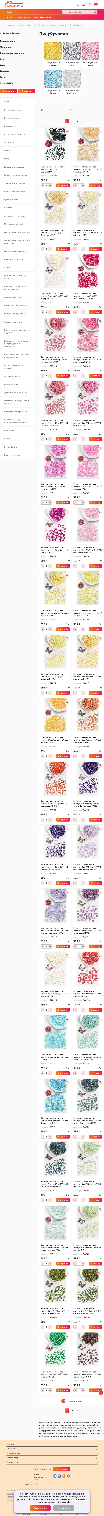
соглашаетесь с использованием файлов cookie (60, 1500)
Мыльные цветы (12, 376)
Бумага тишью (11, 199)
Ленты (7, 101)
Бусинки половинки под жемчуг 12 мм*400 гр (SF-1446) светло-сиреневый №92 (55, 930)
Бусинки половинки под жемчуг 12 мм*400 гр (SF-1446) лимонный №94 (87, 613)
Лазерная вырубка (13, 322)
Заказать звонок (62, 1469)
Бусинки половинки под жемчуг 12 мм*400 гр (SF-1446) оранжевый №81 (55, 740)
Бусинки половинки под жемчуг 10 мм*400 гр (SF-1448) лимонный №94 (55, 613)
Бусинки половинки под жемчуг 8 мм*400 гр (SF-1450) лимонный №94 (55, 676)
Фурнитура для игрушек (15, 251)
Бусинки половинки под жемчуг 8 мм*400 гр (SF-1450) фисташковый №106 (87, 1311)
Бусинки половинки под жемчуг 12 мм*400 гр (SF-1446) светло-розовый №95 (87, 549)
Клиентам (11, 1448)
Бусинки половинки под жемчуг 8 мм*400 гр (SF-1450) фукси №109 (55, 549)
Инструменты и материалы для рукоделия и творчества (17, 344)
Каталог (10, 12)
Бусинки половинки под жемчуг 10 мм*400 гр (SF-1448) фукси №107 (87, 423)
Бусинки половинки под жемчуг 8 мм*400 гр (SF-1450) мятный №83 (87, 1247)
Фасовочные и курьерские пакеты (16, 402)
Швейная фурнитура (14, 259)
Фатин (7, 150)
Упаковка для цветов (14, 167)
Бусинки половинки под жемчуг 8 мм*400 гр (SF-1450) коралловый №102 (55, 423)
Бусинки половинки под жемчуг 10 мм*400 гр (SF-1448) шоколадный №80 (87, 1374)
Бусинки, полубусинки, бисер (15, 277)
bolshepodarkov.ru (36, 1485)
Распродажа (45, 17)
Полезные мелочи (12, 455)
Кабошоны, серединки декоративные (15, 287)
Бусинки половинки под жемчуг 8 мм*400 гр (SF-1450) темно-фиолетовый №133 (55, 867)
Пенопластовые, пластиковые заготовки (15, 421)
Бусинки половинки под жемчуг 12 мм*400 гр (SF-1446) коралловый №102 (87, 359)
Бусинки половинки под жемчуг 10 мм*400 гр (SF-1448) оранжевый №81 (87, 676)
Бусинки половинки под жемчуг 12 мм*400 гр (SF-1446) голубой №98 (55, 1057)
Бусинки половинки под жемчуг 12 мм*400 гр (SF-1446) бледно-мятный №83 (55, 1247)
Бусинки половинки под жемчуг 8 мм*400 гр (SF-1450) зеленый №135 (55, 1374)
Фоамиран (9, 142)
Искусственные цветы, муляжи (15, 366)
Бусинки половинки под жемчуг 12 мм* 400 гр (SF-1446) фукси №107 (53, 486)
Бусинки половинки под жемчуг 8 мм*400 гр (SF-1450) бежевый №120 (55, 232)
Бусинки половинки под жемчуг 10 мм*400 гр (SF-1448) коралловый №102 (55, 359)
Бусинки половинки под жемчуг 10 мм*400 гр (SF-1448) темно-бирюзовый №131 (87, 1120)
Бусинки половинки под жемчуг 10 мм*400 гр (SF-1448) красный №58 (87, 993)
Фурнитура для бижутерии (17, 232)
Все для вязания (12, 118)
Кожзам (8, 207)
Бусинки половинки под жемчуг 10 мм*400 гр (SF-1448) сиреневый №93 (87, 930)
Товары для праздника (15, 183)
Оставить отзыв (14, 1462)
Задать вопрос (13, 1457)
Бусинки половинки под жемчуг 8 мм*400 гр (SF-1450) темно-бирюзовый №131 (55, 1184)
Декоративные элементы (16, 392)
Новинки (10, 17)
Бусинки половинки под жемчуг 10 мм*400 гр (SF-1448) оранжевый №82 (87, 740)
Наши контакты (13, 1453)
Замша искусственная (14, 216)
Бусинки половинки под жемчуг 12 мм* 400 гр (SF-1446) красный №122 (85, 296)
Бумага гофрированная (15, 191)
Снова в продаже (23, 17)
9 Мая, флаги (10, 447)
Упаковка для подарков (15, 175)
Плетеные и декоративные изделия (17, 331)
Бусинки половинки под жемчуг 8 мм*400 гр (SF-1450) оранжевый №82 (55, 803)
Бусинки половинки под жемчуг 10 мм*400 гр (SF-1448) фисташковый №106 (55, 1311)
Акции (35, 17)
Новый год (9, 430)
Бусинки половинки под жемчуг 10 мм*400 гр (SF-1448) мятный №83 (87, 1184)
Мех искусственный (13, 224)
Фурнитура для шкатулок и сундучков (17, 241)
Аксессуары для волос (14, 134)
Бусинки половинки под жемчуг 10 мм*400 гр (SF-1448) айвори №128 (55, 993)
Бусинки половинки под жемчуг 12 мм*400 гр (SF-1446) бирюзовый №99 (55, 1120)
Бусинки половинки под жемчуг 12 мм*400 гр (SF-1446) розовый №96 (87, 486)
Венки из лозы (11, 384)
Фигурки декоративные (15, 313)
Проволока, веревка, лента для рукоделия (17, 355)
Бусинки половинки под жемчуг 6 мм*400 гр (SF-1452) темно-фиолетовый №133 (87, 803)
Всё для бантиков (12, 110)
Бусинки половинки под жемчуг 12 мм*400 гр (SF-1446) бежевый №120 (87, 169)
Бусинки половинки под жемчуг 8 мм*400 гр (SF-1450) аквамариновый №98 (87, 1057)
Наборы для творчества (15, 411)
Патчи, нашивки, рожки (15, 305)
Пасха (7, 439)
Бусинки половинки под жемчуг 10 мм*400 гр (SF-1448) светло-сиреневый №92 (87, 867)
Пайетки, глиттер (12, 297)
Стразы (7, 267)
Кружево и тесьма (12, 126)
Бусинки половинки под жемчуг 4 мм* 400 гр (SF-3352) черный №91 (55, 169)
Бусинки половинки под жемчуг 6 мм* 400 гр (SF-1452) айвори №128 (87, 232)
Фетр (6, 159)
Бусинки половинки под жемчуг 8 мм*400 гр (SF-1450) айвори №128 (55, 296)
